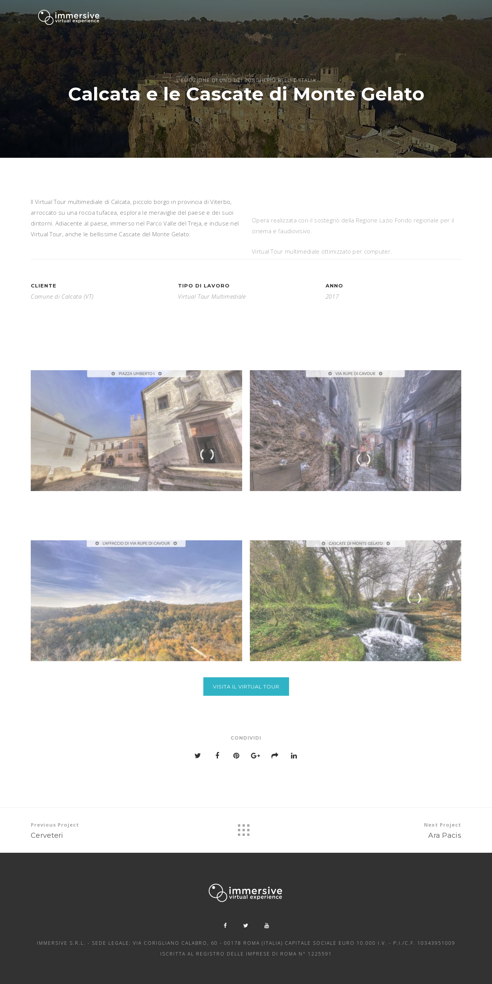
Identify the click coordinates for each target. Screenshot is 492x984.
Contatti (372, 22)
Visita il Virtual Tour (246, 686)
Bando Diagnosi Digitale (426, 24)
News (346, 20)
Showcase (317, 19)
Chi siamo (211, 17)
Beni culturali (276, 18)
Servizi (240, 17)
